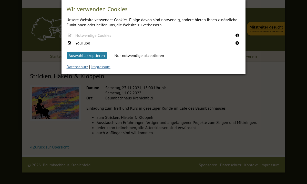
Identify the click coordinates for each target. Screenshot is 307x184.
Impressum (100, 66)
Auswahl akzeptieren (87, 55)
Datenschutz (77, 66)
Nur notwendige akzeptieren (139, 55)
